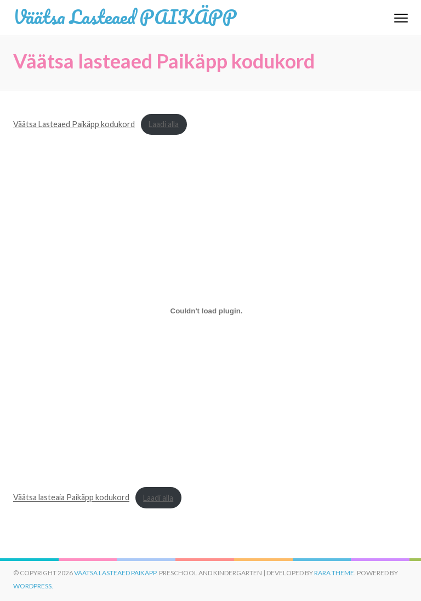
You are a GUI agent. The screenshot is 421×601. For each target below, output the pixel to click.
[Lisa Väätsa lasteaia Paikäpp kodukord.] (206, 311)
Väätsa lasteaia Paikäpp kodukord (71, 497)
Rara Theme (334, 573)
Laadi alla (164, 124)
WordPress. (33, 586)
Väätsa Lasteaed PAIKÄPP (125, 16)
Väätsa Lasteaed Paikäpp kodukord (74, 124)
